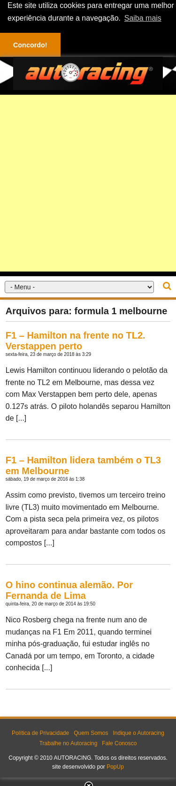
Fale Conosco (119, 743)
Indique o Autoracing (138, 733)
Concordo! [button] (30, 45)
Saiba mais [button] (142, 18)
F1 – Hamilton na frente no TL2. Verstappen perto (75, 340)
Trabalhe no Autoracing (68, 743)
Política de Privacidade (40, 733)
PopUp (115, 766)
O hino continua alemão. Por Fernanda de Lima (69, 590)
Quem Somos (91, 733)
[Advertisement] (88, 183)
